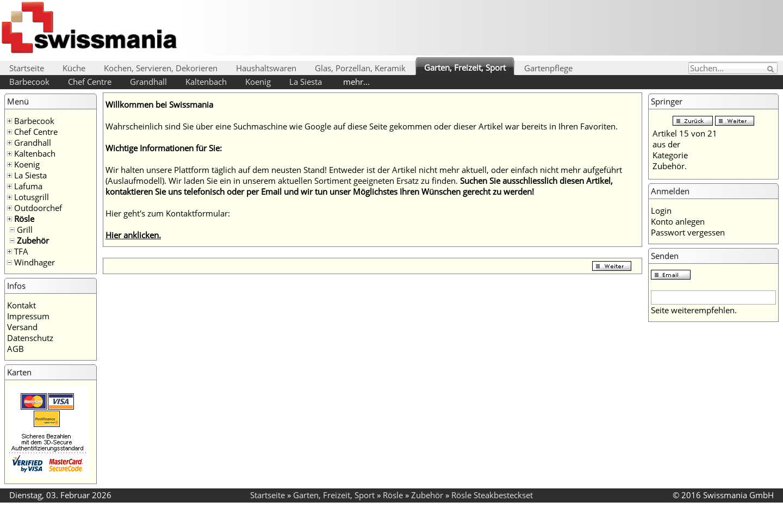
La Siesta (305, 81)
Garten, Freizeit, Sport (465, 67)
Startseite (26, 68)
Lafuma (28, 186)
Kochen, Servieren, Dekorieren (160, 68)
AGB (15, 348)
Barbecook (29, 81)
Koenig (258, 81)
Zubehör (33, 240)
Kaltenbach (206, 81)
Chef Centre (89, 81)
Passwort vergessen (688, 232)
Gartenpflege (548, 68)
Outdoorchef (38, 207)
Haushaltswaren (266, 68)
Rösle (24, 218)
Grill (25, 229)
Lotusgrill (31, 196)
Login (661, 210)
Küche (74, 68)
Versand (22, 326)
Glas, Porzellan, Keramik (360, 68)
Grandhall (148, 81)
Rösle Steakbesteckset (492, 495)
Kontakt (21, 305)
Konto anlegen (678, 221)
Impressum (28, 316)
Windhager (34, 262)
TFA (21, 251)
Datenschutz (30, 337)
